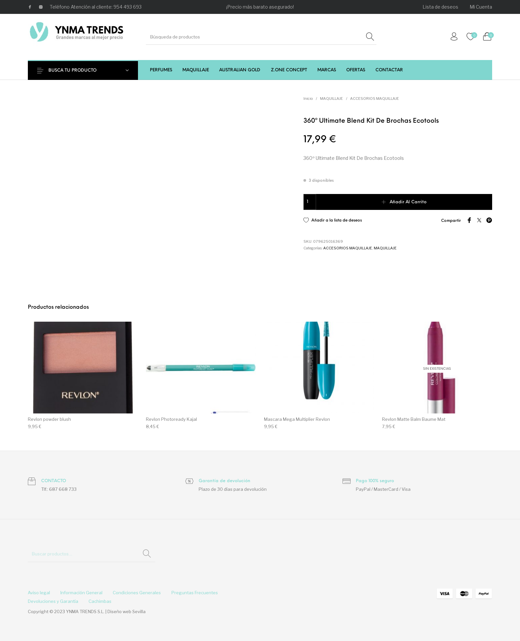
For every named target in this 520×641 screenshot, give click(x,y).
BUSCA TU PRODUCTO (75, 70)
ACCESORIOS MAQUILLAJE (374, 98)
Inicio (308, 98)
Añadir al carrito (408, 202)
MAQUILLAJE (331, 98)
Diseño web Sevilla (126, 611)
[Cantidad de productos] (309, 202)
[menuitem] (440, 7)
